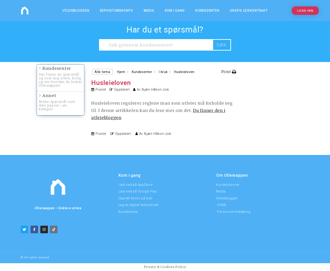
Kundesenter (207, 10)
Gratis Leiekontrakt (248, 10)
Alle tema (102, 72)
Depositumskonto (116, 10)
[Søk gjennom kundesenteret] (155, 45)
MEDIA (149, 10)
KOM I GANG (175, 10)
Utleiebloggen (75, 10)
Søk (222, 44)
